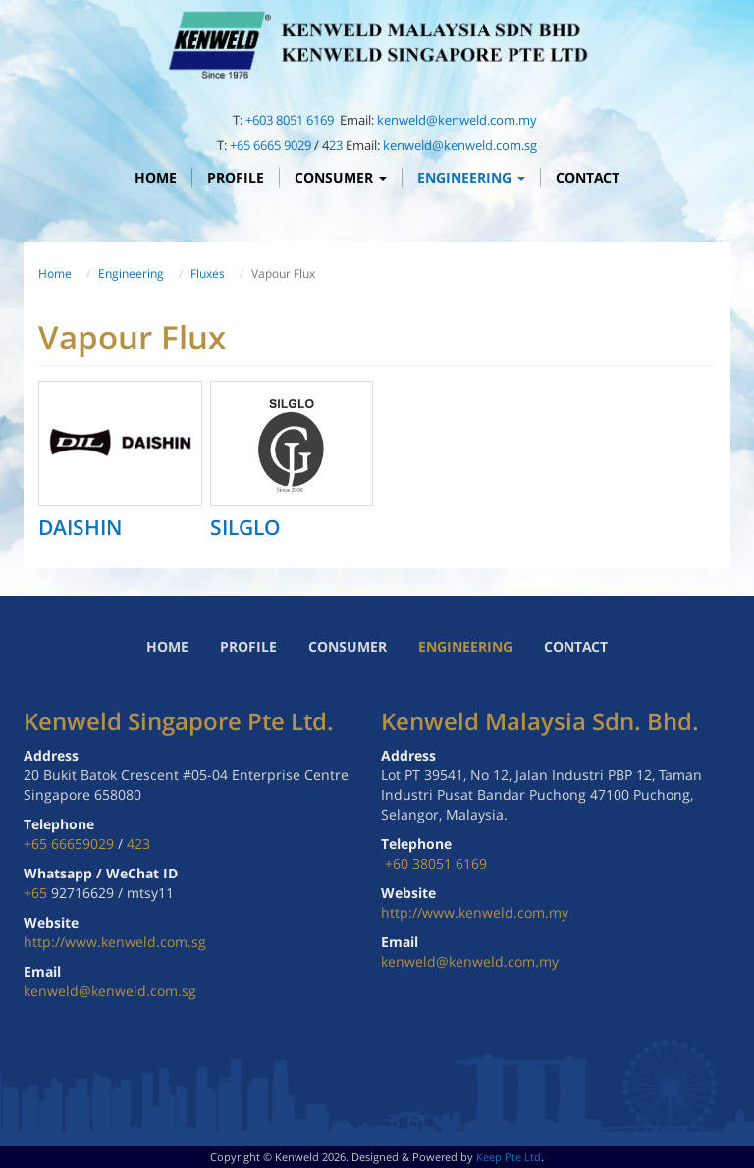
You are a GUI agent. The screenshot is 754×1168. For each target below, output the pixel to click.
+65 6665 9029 (270, 145)
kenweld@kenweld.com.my (457, 120)
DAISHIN (80, 527)
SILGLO (245, 527)
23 (336, 145)
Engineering (471, 177)
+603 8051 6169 (291, 120)
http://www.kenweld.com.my (474, 912)
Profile (235, 177)
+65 (37, 892)
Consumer (341, 177)
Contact (587, 177)
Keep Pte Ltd (508, 1156)
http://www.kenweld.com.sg (115, 941)
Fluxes (207, 273)
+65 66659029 (69, 843)
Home (156, 177)
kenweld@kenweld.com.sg (460, 145)
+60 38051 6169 (436, 863)
